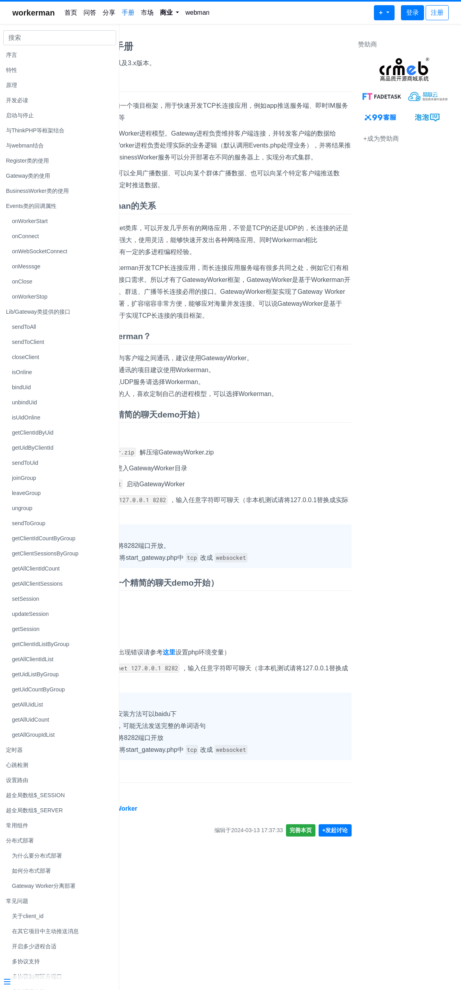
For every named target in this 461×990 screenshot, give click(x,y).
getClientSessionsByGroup (45, 553)
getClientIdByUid (32, 432)
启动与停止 (20, 115)
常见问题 (17, 901)
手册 (128, 12)
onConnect (25, 236)
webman (197, 12)
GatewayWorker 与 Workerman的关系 (198, 241)
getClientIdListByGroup (40, 644)
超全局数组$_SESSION (35, 795)
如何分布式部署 (31, 871)
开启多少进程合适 (34, 946)
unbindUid (24, 402)
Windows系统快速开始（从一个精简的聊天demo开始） (230, 690)
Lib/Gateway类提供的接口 (38, 312)
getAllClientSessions (37, 583)
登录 (412, 12)
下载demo (150, 531)
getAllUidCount (30, 719)
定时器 (14, 750)
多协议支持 (26, 961)
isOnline (22, 372)
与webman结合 (25, 145)
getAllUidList (27, 704)
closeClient (25, 357)
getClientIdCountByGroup (44, 538)
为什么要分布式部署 (37, 855)
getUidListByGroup (35, 674)
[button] (170, 13)
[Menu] (56, 982)
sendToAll (24, 327)
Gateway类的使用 (28, 176)
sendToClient (28, 342)
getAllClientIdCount (36, 568)
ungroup (22, 508)
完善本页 (305, 949)
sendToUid (25, 463)
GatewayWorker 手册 (166, 83)
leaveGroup (26, 493)
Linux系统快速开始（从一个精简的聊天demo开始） (223, 509)
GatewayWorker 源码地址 (175, 894)
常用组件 (17, 825)
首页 (70, 12)
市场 (147, 12)
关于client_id (27, 916)
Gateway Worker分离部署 (44, 886)
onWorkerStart (30, 221)
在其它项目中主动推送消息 (45, 931)
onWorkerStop (29, 296)
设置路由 (17, 780)
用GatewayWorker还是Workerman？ (196, 407)
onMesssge (26, 266)
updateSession (30, 614)
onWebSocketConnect (39, 251)
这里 (284, 759)
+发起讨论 (339, 949)
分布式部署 (20, 840)
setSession (25, 599)
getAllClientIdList (32, 659)
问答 (90, 12)
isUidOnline (26, 417)
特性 (11, 70)
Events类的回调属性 (31, 206)
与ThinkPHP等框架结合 (35, 130)
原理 (11, 85)
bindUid (21, 387)
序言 (11, 55)
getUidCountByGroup (38, 689)
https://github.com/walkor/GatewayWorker (189, 927)
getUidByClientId (32, 448)
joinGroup (24, 478)
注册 (437, 12)
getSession (25, 629)
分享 (109, 12)
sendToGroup (28, 523)
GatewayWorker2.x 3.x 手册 (187, 46)
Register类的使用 (27, 160)
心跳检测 (17, 765)
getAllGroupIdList (33, 735)
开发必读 (17, 100)
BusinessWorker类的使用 (37, 191)
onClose (22, 281)
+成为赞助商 (385, 138)
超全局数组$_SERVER (34, 810)
